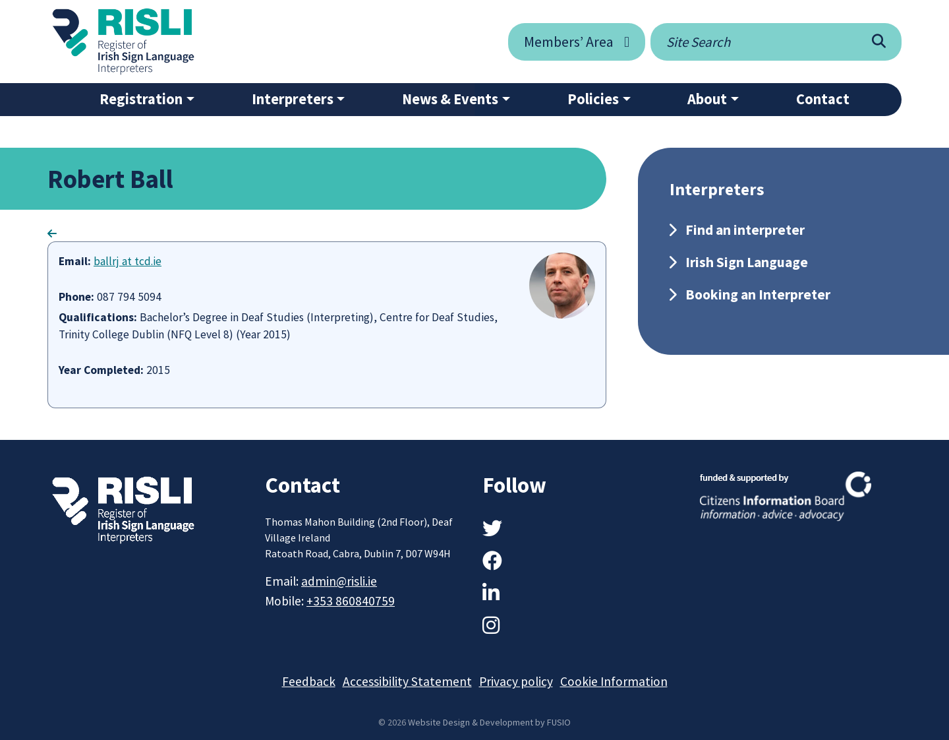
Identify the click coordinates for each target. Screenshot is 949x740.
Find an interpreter (745, 230)
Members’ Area (569, 41)
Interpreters (292, 99)
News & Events (450, 99)
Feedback (308, 681)
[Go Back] (52, 233)
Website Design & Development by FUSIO (489, 722)
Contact (822, 99)
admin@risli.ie (339, 581)
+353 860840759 (350, 601)
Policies (593, 99)
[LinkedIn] (491, 592)
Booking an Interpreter (757, 294)
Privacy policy (516, 681)
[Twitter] (492, 528)
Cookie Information (614, 681)
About (707, 99)
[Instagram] (491, 625)
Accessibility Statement (407, 681)
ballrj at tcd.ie (127, 261)
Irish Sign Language (746, 262)
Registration (141, 99)
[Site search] (753, 42)
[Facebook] (492, 560)
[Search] (879, 42)
